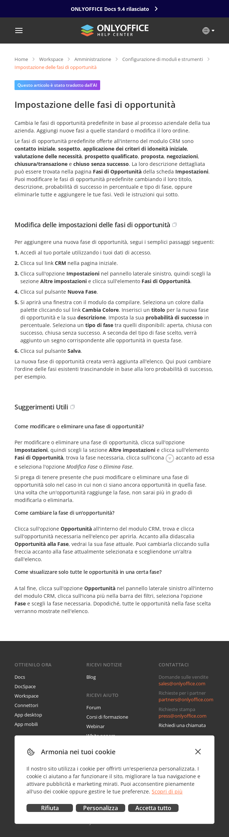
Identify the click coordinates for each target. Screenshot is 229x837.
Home (21, 59)
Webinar (95, 726)
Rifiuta (50, 808)
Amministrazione (92, 59)
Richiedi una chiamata (182, 725)
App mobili (26, 724)
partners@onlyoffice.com (186, 699)
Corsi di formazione (107, 717)
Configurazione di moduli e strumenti (162, 59)
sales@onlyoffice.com (182, 683)
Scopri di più (167, 791)
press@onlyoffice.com (182, 716)
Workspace (51, 59)
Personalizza (100, 808)
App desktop (28, 714)
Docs (20, 677)
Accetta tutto (153, 808)
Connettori (26, 705)
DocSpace (25, 686)
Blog (91, 677)
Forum (93, 707)
